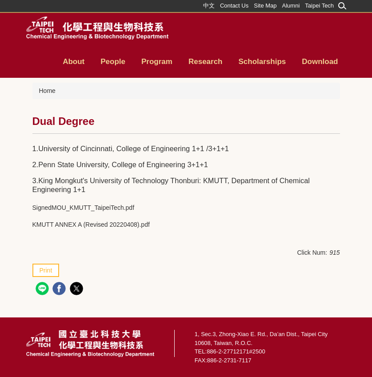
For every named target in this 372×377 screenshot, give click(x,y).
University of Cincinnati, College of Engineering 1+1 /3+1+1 (134, 148)
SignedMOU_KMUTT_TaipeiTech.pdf (83, 207)
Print (46, 270)
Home (47, 90)
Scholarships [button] (262, 61)
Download (320, 61)
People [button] (112, 61)
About (73, 61)
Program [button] (156, 61)
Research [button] (205, 61)
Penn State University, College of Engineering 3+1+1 (123, 164)
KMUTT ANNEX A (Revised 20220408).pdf (91, 224)
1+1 (79, 189)
